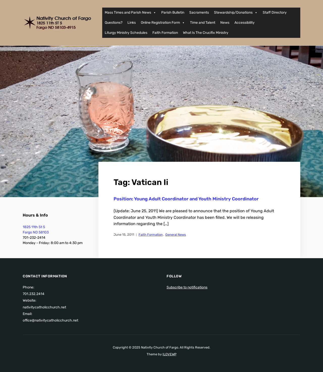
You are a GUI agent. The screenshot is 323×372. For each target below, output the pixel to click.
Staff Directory (275, 12)
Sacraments (199, 12)
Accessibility (244, 22)
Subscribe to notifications (187, 287)
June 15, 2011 (124, 234)
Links (131, 22)
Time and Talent (202, 22)
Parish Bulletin (172, 12)
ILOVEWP (169, 354)
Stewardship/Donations (236, 13)
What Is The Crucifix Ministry (205, 33)
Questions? (113, 22)
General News (175, 234)
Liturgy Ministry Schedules (126, 33)
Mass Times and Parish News (130, 13)
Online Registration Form (163, 23)
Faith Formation (165, 33)
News (224, 22)
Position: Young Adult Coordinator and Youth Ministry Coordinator (186, 199)
